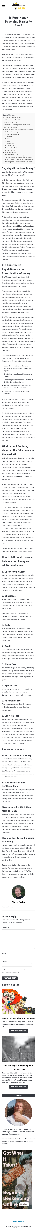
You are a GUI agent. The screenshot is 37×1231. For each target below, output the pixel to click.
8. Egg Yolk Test (10, 150)
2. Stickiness (9, 136)
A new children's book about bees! (18, 1018)
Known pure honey (9, 152)
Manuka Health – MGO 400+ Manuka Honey (19, 159)
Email (4, 962)
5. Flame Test (9, 143)
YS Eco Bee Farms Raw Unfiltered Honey (18, 157)
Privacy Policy (18, 1221)
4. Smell (7, 141)
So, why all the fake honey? (12, 117)
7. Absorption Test (11, 148)
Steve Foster (18, 902)
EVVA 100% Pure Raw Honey (14, 155)
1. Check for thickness (12, 134)
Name (4, 953)
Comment (5, 928)
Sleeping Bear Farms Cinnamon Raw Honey (19, 162)
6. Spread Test (10, 145)
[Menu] (3, 6)
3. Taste (7, 139)
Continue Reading (18, 1031)
